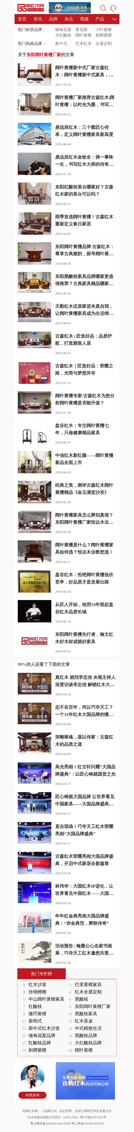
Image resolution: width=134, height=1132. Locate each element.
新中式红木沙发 (39, 1028)
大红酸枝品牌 (84, 1042)
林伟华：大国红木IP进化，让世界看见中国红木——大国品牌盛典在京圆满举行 (84, 893)
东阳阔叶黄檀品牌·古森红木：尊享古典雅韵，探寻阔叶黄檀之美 (84, 253)
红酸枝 (30, 1006)
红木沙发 (32, 984)
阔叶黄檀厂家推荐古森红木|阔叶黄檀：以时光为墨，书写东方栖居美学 (84, 104)
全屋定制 (104, 43)
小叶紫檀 (104, 29)
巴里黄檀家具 (84, 984)
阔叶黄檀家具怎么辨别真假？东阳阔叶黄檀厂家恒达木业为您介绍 (84, 522)
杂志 (68, 19)
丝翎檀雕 (32, 991)
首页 (22, 19)
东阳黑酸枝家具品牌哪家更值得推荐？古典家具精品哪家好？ (84, 283)
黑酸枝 (77, 999)
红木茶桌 (79, 1020)
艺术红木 (83, 43)
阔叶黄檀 (83, 35)
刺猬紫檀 (104, 35)
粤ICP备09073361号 (93, 1117)
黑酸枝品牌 (81, 1035)
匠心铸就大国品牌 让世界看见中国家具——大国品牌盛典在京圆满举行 (84, 803)
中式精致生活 (84, 1028)
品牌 (53, 19)
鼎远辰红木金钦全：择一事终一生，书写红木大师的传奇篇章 (84, 164)
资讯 (37, 19)
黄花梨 (81, 29)
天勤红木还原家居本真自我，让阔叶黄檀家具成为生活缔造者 (84, 313)
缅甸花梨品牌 (37, 1035)
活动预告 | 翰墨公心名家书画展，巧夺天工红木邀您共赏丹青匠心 (84, 953)
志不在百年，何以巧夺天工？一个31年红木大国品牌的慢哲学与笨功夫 (84, 714)
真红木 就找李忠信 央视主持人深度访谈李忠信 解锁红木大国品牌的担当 (85, 684)
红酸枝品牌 (35, 1042)
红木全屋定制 (84, 991)
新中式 (61, 43)
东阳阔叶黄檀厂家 (88, 1006)
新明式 (30, 1020)
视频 (84, 19)
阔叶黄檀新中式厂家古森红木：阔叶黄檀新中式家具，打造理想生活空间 (84, 74)
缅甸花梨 (63, 29)
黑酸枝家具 (81, 1013)
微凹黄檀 (32, 1013)
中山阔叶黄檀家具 (41, 999)
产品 (99, 19)
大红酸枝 (63, 35)
